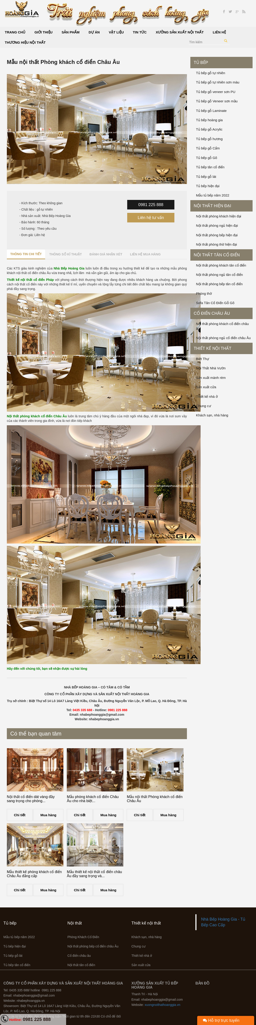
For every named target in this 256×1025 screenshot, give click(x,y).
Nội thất (74, 923)
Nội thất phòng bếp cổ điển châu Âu (93, 946)
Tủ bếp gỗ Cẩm (208, 148)
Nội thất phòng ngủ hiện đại (217, 225)
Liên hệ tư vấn (151, 217)
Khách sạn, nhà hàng (212, 415)
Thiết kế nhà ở (207, 396)
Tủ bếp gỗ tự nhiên (210, 73)
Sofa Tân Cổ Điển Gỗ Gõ (215, 303)
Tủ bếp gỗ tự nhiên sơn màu (217, 82)
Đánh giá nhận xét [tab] (106, 254)
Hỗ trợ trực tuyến (221, 1020)
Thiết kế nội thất (212, 348)
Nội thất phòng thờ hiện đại (216, 244)
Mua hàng (48, 815)
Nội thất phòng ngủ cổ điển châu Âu (223, 338)
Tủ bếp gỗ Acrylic (209, 129)
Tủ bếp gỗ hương (209, 139)
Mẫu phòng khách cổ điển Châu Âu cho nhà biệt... (93, 799)
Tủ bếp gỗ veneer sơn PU (215, 92)
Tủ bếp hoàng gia (209, 120)
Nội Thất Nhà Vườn (211, 368)
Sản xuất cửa (206, 387)
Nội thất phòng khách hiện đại (218, 216)
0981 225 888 (150, 204)
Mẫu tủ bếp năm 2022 (212, 195)
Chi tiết (20, 815)
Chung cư (203, 406)
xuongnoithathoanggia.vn (162, 1005)
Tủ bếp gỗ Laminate (211, 111)
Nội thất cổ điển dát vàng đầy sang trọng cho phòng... (31, 799)
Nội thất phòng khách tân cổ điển (221, 265)
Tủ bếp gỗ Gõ (206, 158)
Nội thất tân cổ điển (217, 255)
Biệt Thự (202, 359)
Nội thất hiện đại (212, 206)
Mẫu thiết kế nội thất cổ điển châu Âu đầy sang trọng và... (94, 874)
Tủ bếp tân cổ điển (210, 167)
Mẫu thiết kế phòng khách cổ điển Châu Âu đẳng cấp (34, 874)
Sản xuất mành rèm (211, 378)
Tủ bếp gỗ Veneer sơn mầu (217, 101)
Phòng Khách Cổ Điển (83, 937)
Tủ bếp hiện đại (208, 186)
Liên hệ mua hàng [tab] (145, 254)
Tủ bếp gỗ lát (206, 177)
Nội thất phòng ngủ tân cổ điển (219, 275)
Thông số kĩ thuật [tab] (65, 254)
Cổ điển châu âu (212, 313)
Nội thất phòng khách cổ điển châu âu (222, 326)
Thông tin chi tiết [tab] (26, 254)
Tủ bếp (201, 62)
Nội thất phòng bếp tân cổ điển (219, 284)
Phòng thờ (204, 293)
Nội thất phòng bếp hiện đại (217, 235)
